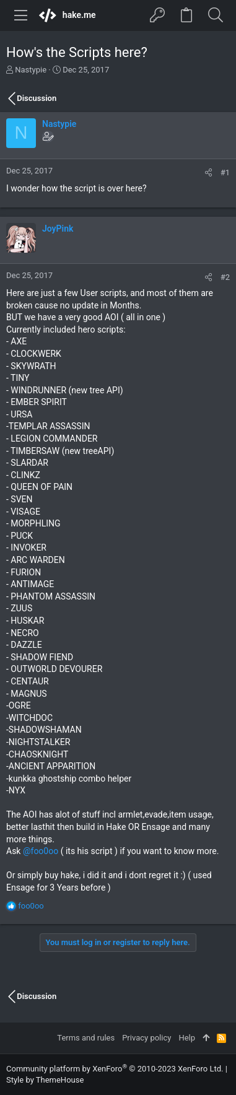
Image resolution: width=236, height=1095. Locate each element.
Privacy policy (146, 1037)
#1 (225, 172)
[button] (21, 15)
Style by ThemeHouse (45, 1079)
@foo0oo (40, 851)
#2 (225, 277)
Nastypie (30, 69)
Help (186, 1037)
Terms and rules (86, 1037)
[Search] (215, 15)
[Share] (208, 172)
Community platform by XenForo (114, 1068)
